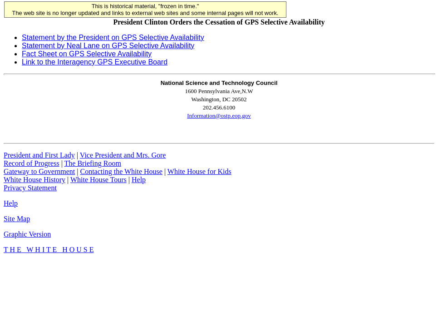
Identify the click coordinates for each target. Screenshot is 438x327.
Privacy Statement (30, 188)
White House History (34, 179)
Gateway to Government (39, 171)
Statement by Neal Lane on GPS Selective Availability (108, 46)
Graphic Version (27, 234)
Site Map (17, 219)
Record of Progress (31, 163)
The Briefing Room (92, 163)
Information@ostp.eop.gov (219, 115)
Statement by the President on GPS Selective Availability (113, 37)
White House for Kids (199, 171)
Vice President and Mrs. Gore (123, 155)
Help (139, 179)
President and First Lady (39, 155)
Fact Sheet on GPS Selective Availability (87, 54)
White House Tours (98, 179)
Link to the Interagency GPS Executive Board (94, 62)
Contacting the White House (121, 171)
